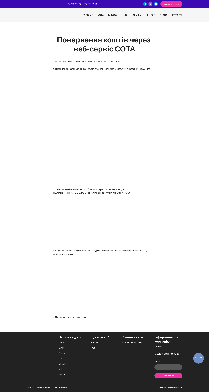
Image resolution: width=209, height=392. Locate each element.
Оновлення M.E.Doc (132, 342)
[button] (145, 4)
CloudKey (138, 15)
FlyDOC (163, 15)
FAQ (93, 348)
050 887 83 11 (90, 4)
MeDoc (62, 342)
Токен (125, 15)
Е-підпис (112, 15)
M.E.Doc (87, 15)
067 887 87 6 (74, 4)
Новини (94, 342)
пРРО (61, 369)
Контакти (158, 346)
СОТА (101, 15)
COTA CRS (177, 15)
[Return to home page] (31, 15)
